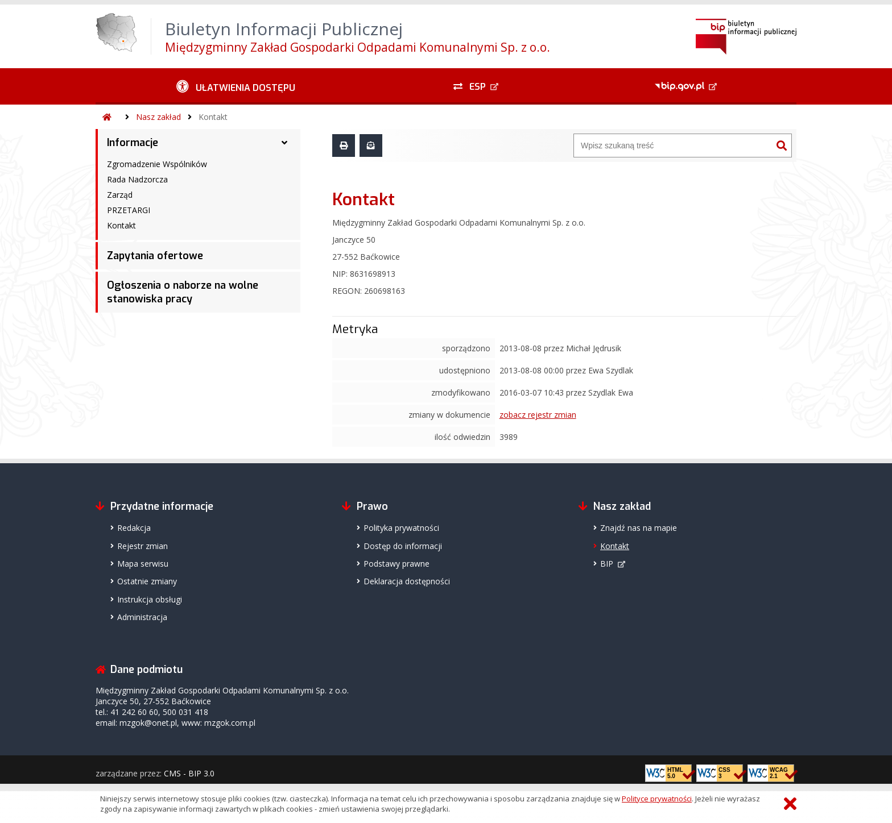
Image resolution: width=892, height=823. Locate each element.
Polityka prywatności (401, 527)
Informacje (132, 142)
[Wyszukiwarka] (673, 145)
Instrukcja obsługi (149, 599)
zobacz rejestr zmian (537, 414)
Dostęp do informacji (403, 546)
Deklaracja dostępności (407, 581)
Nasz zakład (158, 116)
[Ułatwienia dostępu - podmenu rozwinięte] (236, 86)
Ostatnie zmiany (147, 581)
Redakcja (134, 527)
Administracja (142, 617)
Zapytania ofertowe (155, 256)
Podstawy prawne (397, 563)
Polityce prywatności (657, 798)
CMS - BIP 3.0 (189, 773)
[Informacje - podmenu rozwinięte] (284, 143)
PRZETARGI (128, 210)
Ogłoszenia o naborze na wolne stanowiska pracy (182, 292)
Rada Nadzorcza (137, 179)
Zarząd (120, 194)
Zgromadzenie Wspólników (157, 164)
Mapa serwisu (142, 563)
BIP (606, 563)
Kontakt (213, 116)
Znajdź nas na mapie (638, 527)
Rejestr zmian (142, 546)
